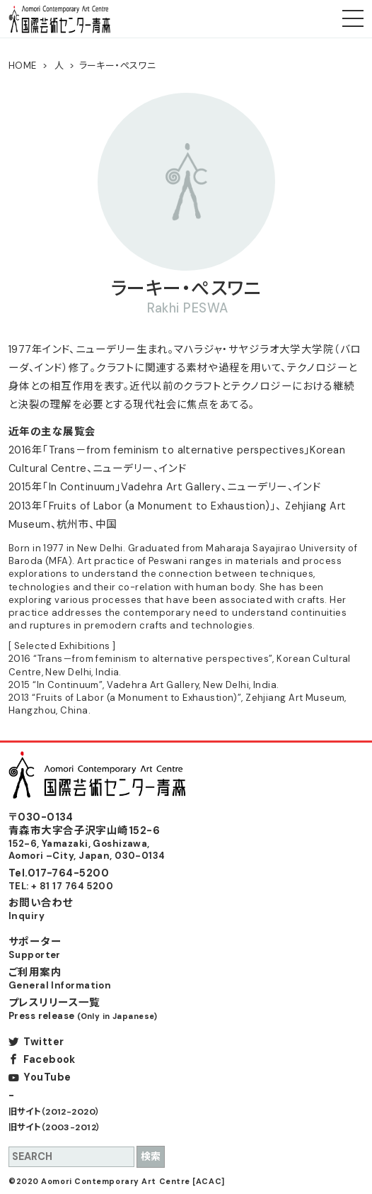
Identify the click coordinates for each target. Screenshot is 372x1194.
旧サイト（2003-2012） (54, 1127)
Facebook (49, 1059)
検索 (151, 1156)
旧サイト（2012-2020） (54, 1111)
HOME (22, 66)
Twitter (43, 1041)
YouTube (47, 1077)
